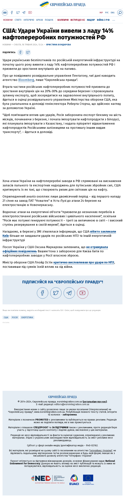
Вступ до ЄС (78, 20)
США (6, 317)
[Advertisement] (62, 156)
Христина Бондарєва (58, 44)
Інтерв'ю (29, 20)
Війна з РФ (103, 20)
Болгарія (63, 20)
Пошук (49, 20)
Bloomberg (26, 80)
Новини (8, 20)
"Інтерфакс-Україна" (100, 450)
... (113, 19)
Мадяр (91, 20)
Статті (18, 20)
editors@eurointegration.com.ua (71, 404)
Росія (15, 317)
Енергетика (27, 317)
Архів (39, 20)
